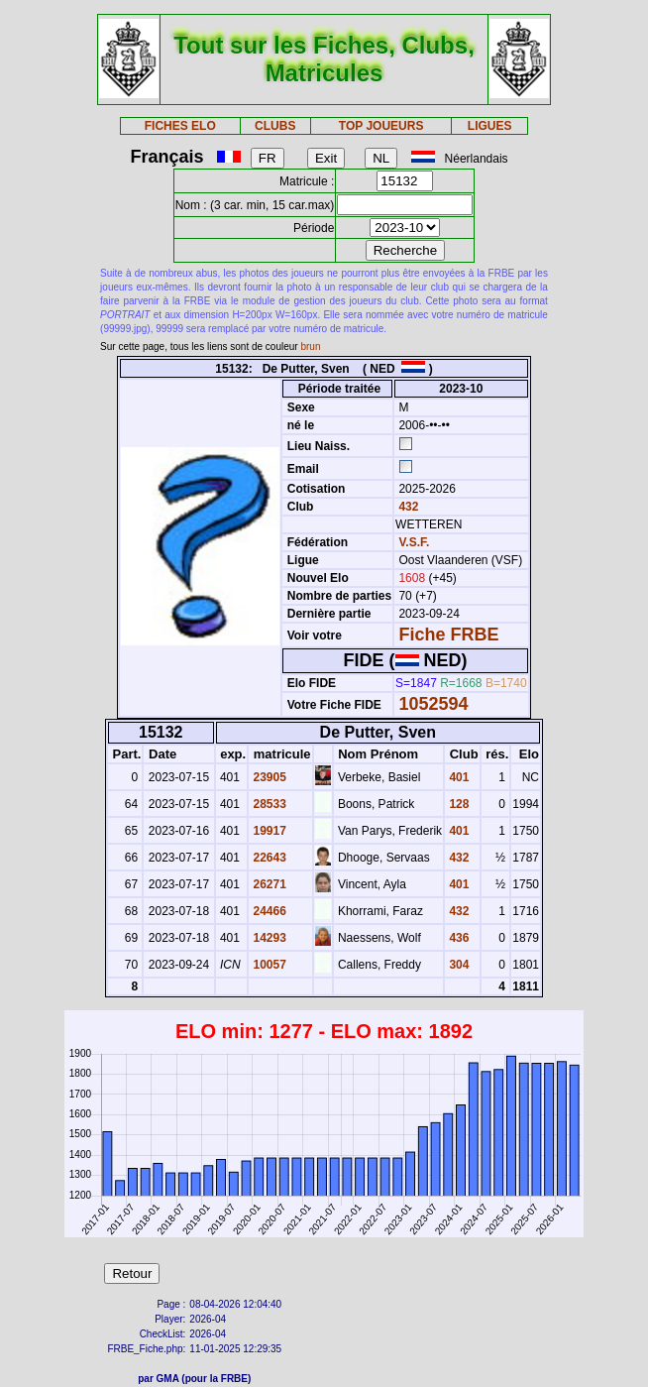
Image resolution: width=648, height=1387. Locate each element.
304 (457, 965)
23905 (268, 777)
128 (457, 804)
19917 (268, 831)
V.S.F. (413, 542)
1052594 (433, 704)
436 (457, 938)
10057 (268, 965)
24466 (268, 911)
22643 (268, 858)
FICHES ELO (180, 126)
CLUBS (275, 126)
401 (457, 777)
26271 (268, 884)
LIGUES (490, 126)
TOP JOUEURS (381, 126)
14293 (268, 938)
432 (406, 507)
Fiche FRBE (448, 634)
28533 (268, 804)
